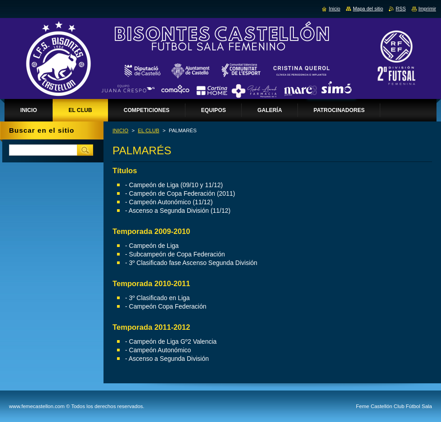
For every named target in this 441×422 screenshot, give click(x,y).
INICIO (120, 130)
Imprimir (427, 8)
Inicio (334, 8)
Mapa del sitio (368, 8)
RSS (400, 8)
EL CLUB (148, 130)
